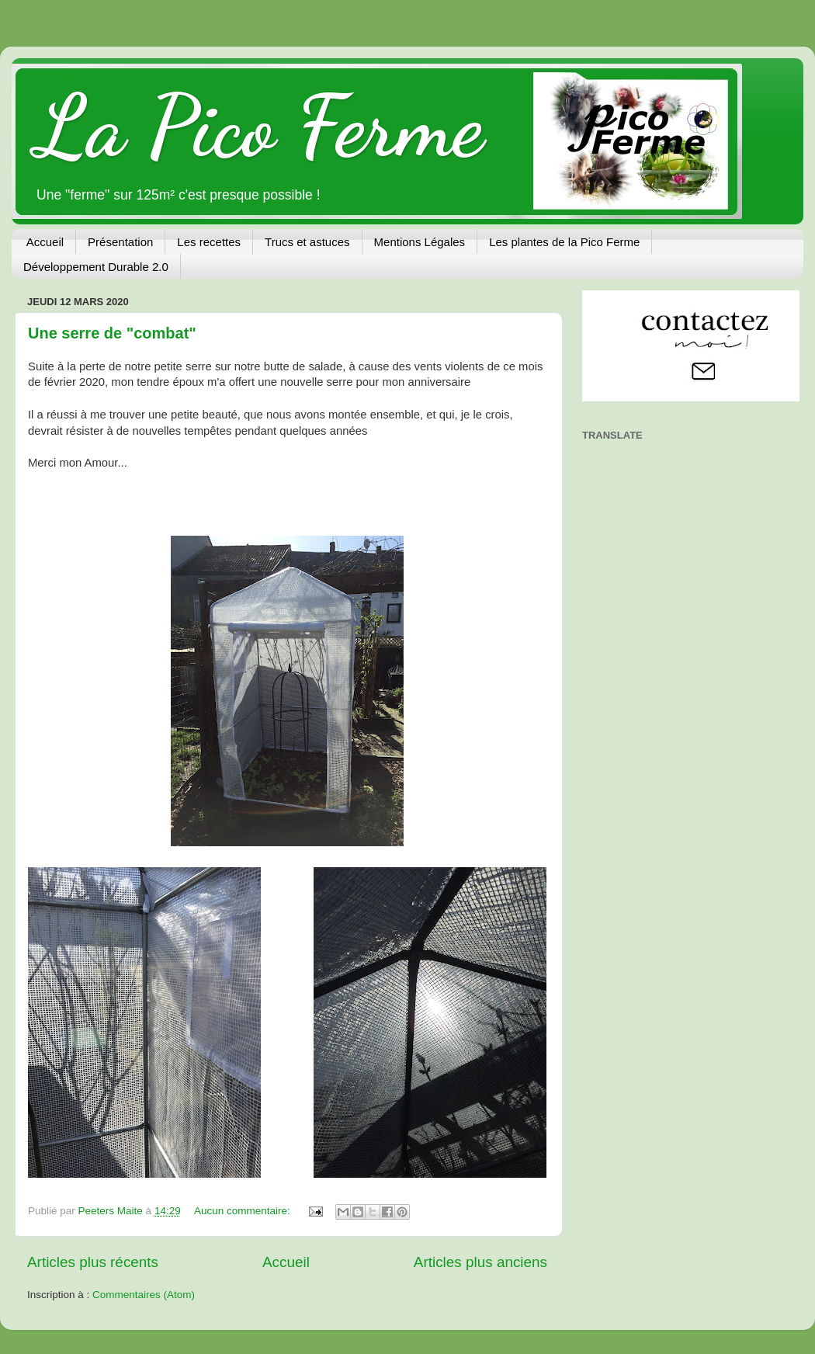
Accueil (45, 241)
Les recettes (209, 241)
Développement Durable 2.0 (95, 266)
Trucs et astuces (307, 241)
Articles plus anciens (480, 1262)
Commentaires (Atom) (143, 1294)
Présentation (120, 241)
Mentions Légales (420, 241)
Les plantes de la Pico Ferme (564, 241)
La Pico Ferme (259, 126)
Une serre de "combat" (112, 333)
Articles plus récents (92, 1262)
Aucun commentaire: (243, 1211)
